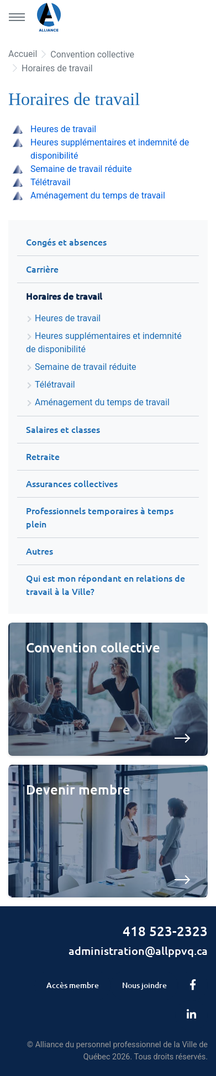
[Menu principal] (17, 17)
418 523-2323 (165, 931)
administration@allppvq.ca (138, 950)
